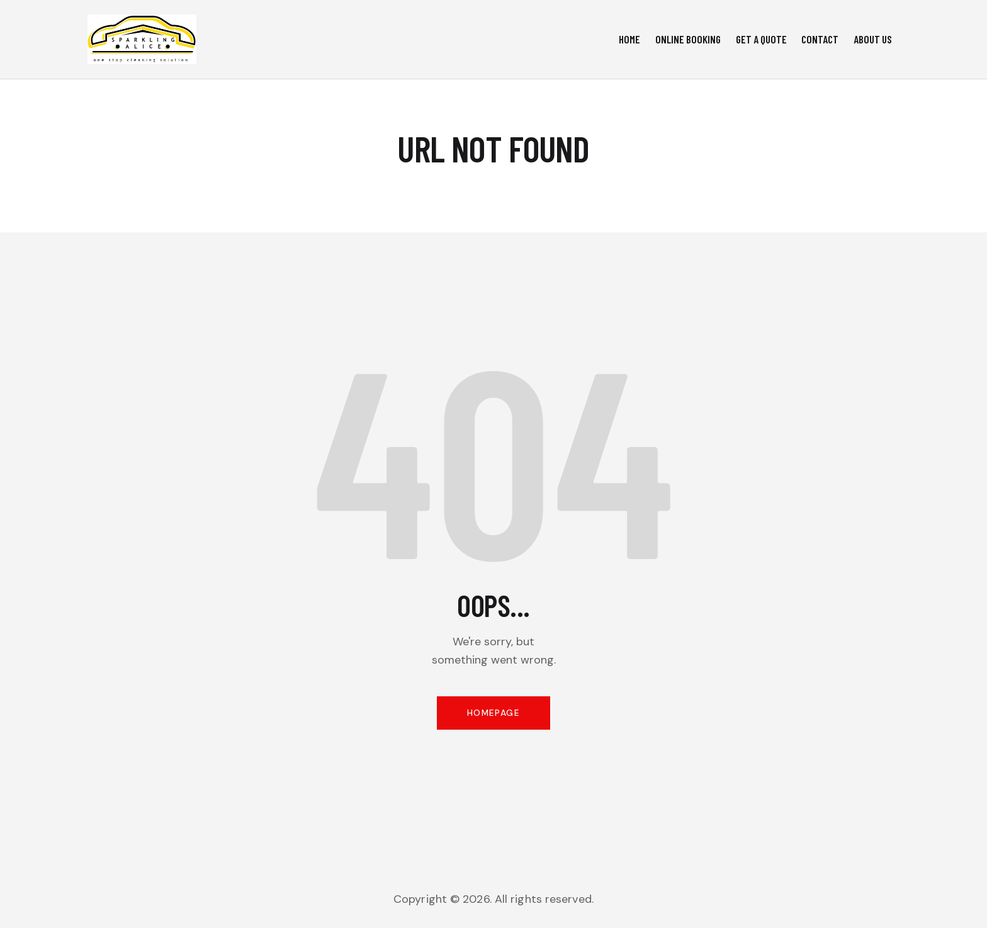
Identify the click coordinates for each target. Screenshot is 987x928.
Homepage (493, 714)
